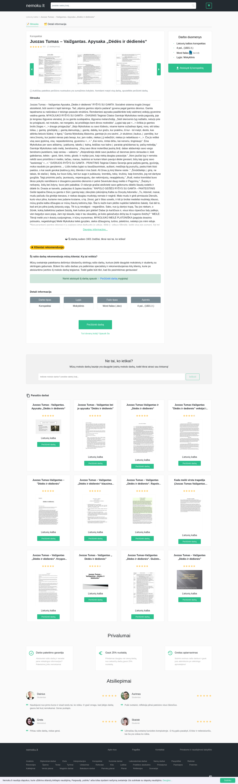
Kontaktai (159, 749)
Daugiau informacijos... (95, 229)
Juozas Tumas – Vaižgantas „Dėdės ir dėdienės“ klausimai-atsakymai (95, 484)
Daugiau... (167, 780)
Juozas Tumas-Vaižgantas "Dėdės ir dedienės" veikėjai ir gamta (189, 408)
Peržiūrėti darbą (95, 324)
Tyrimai (70, 765)
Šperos (45, 765)
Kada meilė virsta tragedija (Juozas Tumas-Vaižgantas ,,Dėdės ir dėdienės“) (189, 484)
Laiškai (123, 765)
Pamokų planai (107, 768)
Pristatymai (162, 765)
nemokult (35, 5)
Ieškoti (192, 376)
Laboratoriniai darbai (138, 761)
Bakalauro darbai (87, 768)
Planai (124, 768)
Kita (112, 765)
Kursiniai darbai (115, 761)
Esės (64, 761)
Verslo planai (47, 768)
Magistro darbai (66, 768)
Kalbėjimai (30, 768)
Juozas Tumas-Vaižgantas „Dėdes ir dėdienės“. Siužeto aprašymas (142, 559)
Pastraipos (178, 765)
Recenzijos (31, 765)
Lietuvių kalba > (33, 17)
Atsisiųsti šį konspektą (190, 68)
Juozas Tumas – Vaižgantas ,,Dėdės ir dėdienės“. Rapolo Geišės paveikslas (142, 484)
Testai (57, 765)
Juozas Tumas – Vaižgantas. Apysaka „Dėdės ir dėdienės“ (68, 17)
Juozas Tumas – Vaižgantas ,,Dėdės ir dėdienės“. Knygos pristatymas (48, 559)
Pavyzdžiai (176, 761)
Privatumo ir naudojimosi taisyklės (196, 749)
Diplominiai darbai (48, 761)
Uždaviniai (84, 765)
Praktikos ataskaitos (142, 765)
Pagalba (136, 749)
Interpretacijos (79, 761)
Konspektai (45, 306)
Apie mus (112, 749)
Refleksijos (138, 768)
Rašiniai (190, 761)
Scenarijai (153, 768)
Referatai (100, 765)
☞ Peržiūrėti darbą (107, 278)
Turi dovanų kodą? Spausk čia (95, 333)
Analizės (30, 761)
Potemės (193, 765)
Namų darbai (159, 761)
